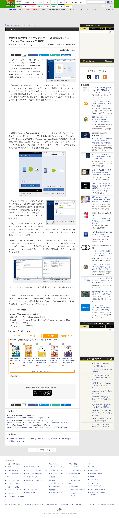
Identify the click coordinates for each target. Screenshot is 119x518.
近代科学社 (52, 490)
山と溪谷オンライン (57, 483)
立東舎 (53, 477)
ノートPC (16, 336)
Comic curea (94, 470)
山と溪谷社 (52, 480)
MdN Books (74, 486)
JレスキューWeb (76, 477)
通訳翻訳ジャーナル (77, 473)
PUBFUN (91, 477)
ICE (89, 464)
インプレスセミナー (32, 477)
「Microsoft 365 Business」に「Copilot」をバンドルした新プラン (102, 377)
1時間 (84, 28)
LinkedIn (67, 55)
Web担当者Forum (12, 470)
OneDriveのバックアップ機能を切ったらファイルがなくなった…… (102, 413)
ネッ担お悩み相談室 (13, 483)
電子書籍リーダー (67, 336)
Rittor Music (53, 464)
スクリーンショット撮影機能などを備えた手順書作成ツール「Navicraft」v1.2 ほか (102, 280)
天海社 (92, 467)
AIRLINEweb (75, 467)
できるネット (11, 493)
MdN (70, 483)
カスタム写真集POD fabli (98, 489)
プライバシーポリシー (66, 504)
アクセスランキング (93, 25)
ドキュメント (73, 9)
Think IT (9, 467)
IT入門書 (50, 336)
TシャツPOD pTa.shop (97, 486)
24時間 (93, 28)
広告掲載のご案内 (39, 504)
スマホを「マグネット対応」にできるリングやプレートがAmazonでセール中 (102, 253)
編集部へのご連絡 (52, 504)
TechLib (73, 496)
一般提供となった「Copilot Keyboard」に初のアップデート (101, 385)
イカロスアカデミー (77, 480)
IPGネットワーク (93, 483)
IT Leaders (10, 477)
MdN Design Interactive (78, 490)
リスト (24, 55)
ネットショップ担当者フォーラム (36, 470)
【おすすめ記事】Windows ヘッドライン (99, 359)
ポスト (18, 55)
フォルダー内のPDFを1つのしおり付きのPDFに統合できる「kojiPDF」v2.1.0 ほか (102, 90)
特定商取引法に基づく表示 (106, 504)
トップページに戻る (42, 450)
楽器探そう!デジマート (58, 470)
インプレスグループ (90, 504)
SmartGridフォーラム (32, 467)
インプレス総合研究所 (14, 473)
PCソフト (33, 336)
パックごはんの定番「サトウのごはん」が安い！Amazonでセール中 (102, 221)
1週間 (101, 28)
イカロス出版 (73, 464)
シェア (34, 55)
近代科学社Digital (56, 492)
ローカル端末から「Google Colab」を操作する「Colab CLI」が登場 (101, 103)
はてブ (45, 55)
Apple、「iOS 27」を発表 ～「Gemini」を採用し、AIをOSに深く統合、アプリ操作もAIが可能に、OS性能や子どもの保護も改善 (102, 269)
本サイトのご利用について (13, 504)
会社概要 (78, 504)
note (56, 55)
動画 (87, 9)
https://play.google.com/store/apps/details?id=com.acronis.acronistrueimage (37, 422)
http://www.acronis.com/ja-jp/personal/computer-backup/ (29, 418)
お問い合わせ (27, 504)
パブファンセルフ (95, 480)
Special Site (90, 61)
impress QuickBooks (96, 473)
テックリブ (72, 493)
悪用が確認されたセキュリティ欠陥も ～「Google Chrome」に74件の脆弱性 (102, 119)
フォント (94, 9)
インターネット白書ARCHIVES (16, 496)
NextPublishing (30, 492)
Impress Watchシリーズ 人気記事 (98, 323)
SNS (81, 9)
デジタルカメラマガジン (14, 490)
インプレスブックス (32, 489)
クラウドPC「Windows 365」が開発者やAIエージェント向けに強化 (101, 156)
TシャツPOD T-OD (57, 473)
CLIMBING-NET (56, 486)
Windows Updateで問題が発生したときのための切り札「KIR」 (101, 399)
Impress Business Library (34, 473)
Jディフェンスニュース (78, 470)
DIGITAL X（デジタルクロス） (35, 480)
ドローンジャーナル (13, 480)
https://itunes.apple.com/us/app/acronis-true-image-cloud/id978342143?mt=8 (37, 427)
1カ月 (109, 28)
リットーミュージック (58, 467)
